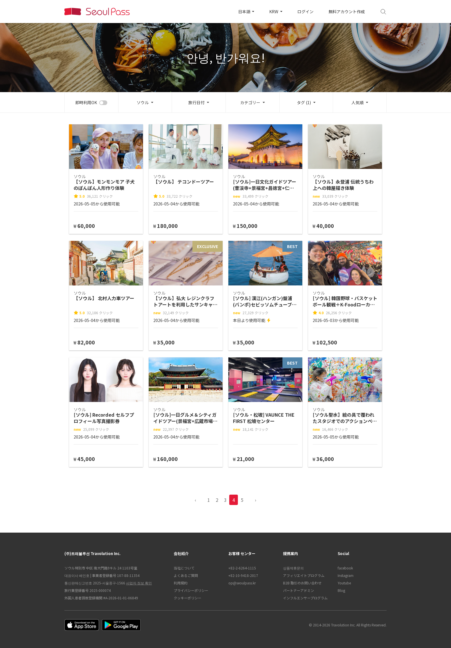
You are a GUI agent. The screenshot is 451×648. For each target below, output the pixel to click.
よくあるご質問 (186, 575)
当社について (184, 567)
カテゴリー (250, 102)
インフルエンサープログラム (305, 597)
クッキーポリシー (187, 597)
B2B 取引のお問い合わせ (302, 582)
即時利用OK (86, 102)
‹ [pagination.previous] (195, 499)
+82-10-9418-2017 (243, 575)
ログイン (305, 11)
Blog (341, 590)
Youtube (344, 582)
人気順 (357, 102)
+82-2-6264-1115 (242, 567)
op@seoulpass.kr (242, 582)
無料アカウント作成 (346, 11)
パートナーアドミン (298, 590)
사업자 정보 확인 (139, 582)
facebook (345, 567)
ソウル (143, 102)
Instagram (345, 575)
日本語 (244, 11)
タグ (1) (304, 102)
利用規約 (181, 582)
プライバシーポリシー (191, 590)
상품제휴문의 (293, 567)
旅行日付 (196, 102)
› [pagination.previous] (255, 499)
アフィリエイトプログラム (303, 575)
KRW (274, 11)
